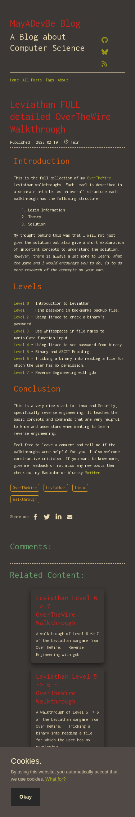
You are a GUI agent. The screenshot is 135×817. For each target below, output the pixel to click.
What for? (55, 779)
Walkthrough (25, 499)
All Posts (32, 79)
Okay (25, 797)
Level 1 (21, 310)
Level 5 (21, 351)
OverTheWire (99, 177)
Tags (49, 79)
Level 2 (21, 316)
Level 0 (21, 303)
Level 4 (21, 344)
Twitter (92, 472)
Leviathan (56, 488)
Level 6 (21, 358)
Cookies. (26, 761)
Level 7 (21, 372)
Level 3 (21, 331)
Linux (80, 488)
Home (14, 79)
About (63, 79)
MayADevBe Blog (45, 23)
